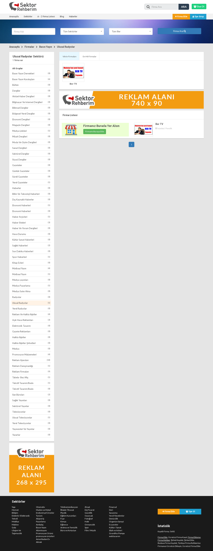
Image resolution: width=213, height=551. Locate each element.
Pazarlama (41, 521)
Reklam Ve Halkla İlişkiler (31, 314)
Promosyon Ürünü (44, 533)
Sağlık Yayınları (31, 400)
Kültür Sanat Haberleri (31, 239)
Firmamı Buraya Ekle (94, 131)
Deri (111, 510)
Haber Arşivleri (31, 216)
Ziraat (87, 507)
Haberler (73, 16)
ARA (184, 6)
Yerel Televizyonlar (31, 423)
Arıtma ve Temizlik (68, 527)
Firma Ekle (181, 16)
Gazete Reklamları (31, 331)
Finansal (113, 507)
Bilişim (15, 513)
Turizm (39, 515)
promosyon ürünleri (45, 536)
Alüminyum (41, 530)
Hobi (87, 521)
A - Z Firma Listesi (46, 16)
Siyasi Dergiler (31, 159)
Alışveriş (40, 518)
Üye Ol (190, 511)
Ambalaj (39, 524)
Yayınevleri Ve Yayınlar (31, 428)
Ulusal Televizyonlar (31, 417)
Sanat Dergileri (31, 147)
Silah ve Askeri (115, 530)
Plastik (63, 513)
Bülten (31, 84)
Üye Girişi (198, 16)
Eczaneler (113, 524)
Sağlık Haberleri (31, 245)
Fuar (62, 518)
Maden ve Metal (43, 510)
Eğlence (64, 524)
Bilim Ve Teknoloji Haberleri (31, 193)
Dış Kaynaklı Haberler (31, 199)
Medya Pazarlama (31, 285)
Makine (15, 524)
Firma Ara (179, 31)
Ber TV (73, 84)
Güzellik (88, 513)
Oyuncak (89, 515)
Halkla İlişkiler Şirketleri (31, 343)
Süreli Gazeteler (31, 176)
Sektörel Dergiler (31, 153)
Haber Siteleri (31, 222)
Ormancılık (90, 524)
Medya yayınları (31, 279)
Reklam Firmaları (31, 371)
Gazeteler (31, 165)
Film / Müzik (90, 530)
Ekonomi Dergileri (31, 119)
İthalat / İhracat (67, 510)
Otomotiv (40, 507)
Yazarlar (31, 434)
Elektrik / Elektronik (21, 515)
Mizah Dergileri (31, 136)
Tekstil (15, 518)
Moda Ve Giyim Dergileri (31, 142)
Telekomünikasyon (69, 507)
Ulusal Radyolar (66, 46)
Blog (62, 16)
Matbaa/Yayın (31, 268)
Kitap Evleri (31, 262)
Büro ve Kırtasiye (68, 530)
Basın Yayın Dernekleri (31, 73)
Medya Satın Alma (31, 291)
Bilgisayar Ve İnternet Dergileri (31, 102)
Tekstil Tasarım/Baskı (31, 383)
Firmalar (29, 46)
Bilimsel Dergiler (31, 107)
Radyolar (31, 297)
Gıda (14, 527)
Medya (31, 348)
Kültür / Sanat (115, 527)
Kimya (63, 521)
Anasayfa (14, 16)
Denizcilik (113, 518)
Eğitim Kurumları (68, 515)
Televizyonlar (31, 411)
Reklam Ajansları (31, 360)
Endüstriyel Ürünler (45, 513)
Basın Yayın (45, 46)
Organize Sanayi (116, 521)
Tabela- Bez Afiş (31, 377)
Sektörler (28, 16)
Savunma (113, 513)
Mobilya (15, 521)
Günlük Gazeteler (31, 170)
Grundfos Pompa (117, 533)
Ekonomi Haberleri (31, 205)
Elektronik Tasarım (31, 325)
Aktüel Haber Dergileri (31, 96)
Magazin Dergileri (31, 125)
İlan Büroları (31, 394)
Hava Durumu (31, 234)
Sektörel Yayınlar (31, 406)
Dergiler (31, 90)
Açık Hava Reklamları (31, 319)
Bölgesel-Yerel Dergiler (31, 113)
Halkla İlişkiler (31, 337)
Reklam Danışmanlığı (31, 365)
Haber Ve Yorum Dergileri (31, 228)
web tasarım (114, 536)
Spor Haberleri (31, 256)
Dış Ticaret (89, 510)
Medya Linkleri (31, 130)
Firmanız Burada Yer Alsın (101, 126)
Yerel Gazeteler (31, 182)
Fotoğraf (89, 518)
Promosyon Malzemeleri (31, 354)
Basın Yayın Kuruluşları (31, 79)
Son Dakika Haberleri (31, 251)
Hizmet (15, 510)
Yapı (13, 507)
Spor (87, 527)
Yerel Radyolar (31, 308)
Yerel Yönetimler (116, 515)
